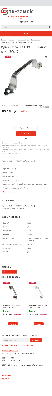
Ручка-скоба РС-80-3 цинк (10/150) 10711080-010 (11, 306)
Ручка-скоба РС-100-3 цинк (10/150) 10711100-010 (38, 306)
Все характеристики (10, 192)
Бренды (6, 378)
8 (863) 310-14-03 (26, 22)
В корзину (26, 134)
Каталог (11, 40)
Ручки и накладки (23, 40)
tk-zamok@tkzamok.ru (10, 351)
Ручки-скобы (35, 40)
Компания (6, 375)
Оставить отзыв (9, 272)
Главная (3, 40)
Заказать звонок (28, 345)
